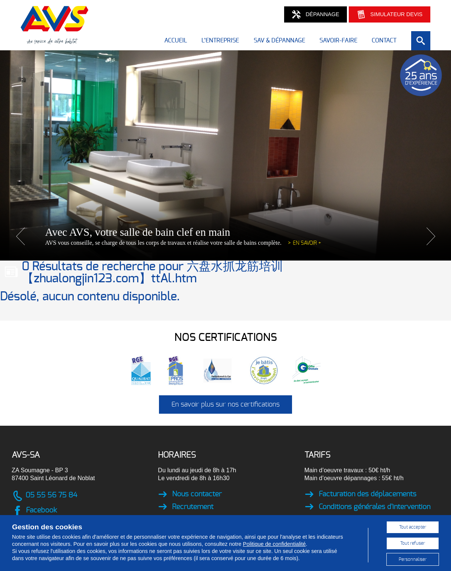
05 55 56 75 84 (44, 496)
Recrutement (185, 507)
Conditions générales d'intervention (367, 507)
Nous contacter (190, 495)
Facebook (34, 511)
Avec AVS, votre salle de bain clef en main (137, 232)
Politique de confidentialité (274, 544)
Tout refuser (412, 543)
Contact (384, 41)
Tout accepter (412, 527)
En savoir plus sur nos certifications (225, 404)
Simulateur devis (390, 14)
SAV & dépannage (279, 41)
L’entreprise (220, 41)
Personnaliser (413, 559)
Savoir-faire (338, 41)
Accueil (175, 41)
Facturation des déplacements (360, 495)
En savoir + (307, 243)
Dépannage (315, 14)
